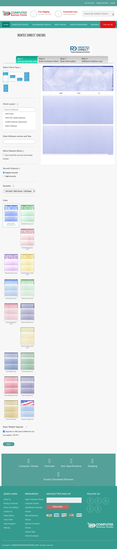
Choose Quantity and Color (29, 59)
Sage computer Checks (34, 501)
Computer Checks (28, 462)
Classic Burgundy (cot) (11, 313)
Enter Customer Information (51, 59)
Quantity (7, 186)
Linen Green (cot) (27, 362)
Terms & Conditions (11, 509)
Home (6, 25)
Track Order (8, 521)
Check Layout (9, 104)
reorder (95, 25)
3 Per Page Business (26, 76)
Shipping (92, 462)
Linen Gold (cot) (11, 410)
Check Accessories (78, 25)
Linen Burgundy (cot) (11, 386)
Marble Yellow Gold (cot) (27, 264)
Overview (50, 462)
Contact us (8, 513)
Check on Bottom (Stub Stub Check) (19, 76)
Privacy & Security (11, 505)
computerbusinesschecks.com (25, 547)
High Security (10, 176)
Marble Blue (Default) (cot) (11, 215)
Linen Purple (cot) (27, 386)
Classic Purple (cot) (27, 313)
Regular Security (11, 173)
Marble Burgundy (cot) (27, 239)
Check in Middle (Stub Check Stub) (12, 76)
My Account (90, 3)
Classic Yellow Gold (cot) (27, 337)
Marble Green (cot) (27, 214)
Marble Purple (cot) (11, 264)
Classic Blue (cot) (11, 289)
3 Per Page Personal (5, 89)
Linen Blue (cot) (11, 362)
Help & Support (9, 526)
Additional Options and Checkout (94, 61)
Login (112, 3)
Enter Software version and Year (17, 136)
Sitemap (7, 530)
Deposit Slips (30, 534)
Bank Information (72, 59)
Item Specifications (71, 462)
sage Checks (60, 25)
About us (7, 501)
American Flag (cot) (27, 410)
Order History (102, 3)
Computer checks (20, 25)
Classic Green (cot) (27, 289)
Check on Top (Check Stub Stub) (5, 76)
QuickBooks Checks (41, 25)
